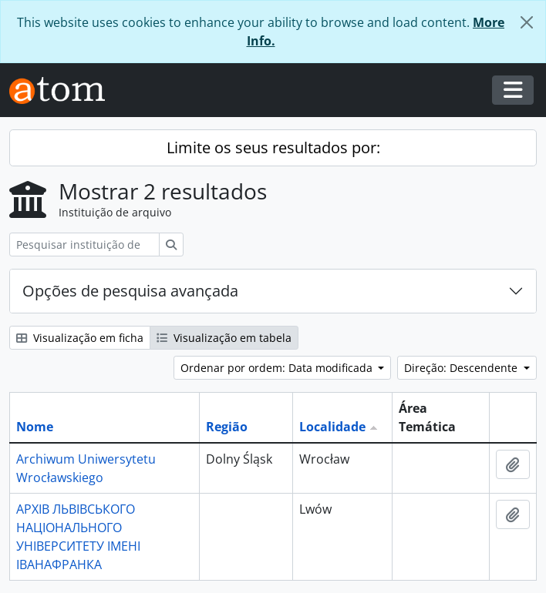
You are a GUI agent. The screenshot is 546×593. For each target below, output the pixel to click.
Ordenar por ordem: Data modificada (278, 367)
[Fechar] (526, 22)
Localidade (332, 426)
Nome (34, 426)
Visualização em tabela (224, 337)
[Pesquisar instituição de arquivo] (84, 244)
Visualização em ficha (79, 337)
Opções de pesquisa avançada (130, 290)
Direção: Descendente (462, 367)
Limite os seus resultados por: (273, 147)
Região (227, 426)
